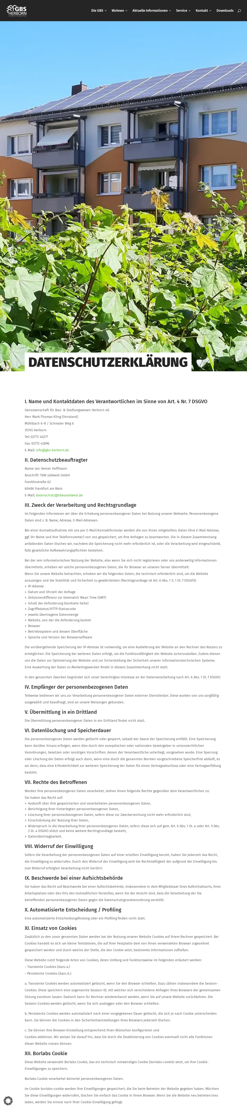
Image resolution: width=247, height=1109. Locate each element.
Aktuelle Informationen (150, 11)
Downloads (225, 11)
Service (181, 11)
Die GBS (97, 11)
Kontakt (202, 11)
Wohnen (118, 11)
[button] (8, 1101)
